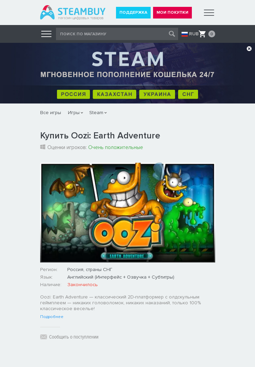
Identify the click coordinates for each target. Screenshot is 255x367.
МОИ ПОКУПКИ (172, 12)
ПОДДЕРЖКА (133, 12)
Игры (74, 112)
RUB (194, 34)
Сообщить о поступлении (73, 337)
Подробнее (51, 317)
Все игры (50, 112)
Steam (96, 112)
